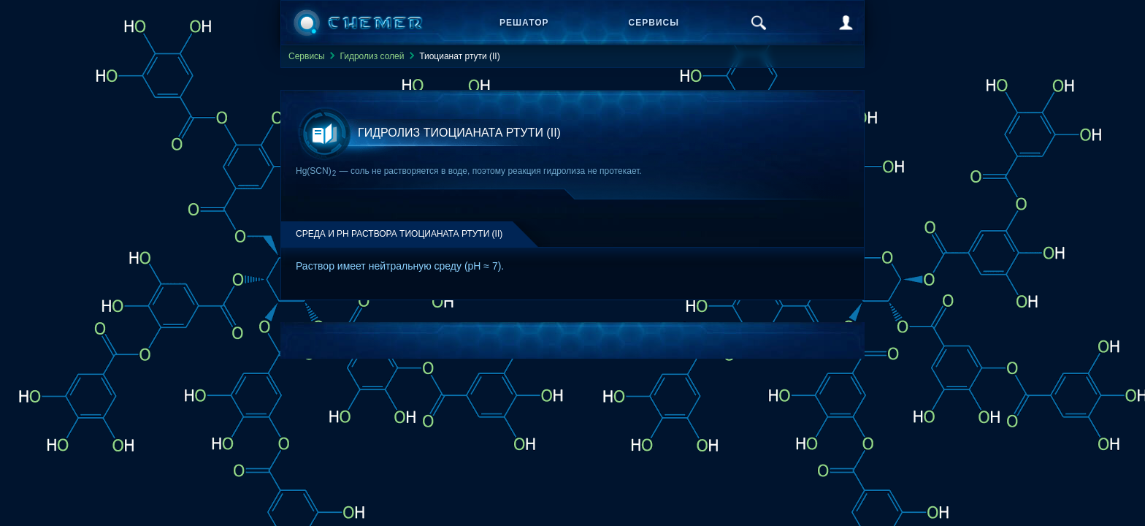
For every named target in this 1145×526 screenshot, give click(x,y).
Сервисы (654, 23)
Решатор (524, 23)
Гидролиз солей (372, 56)
